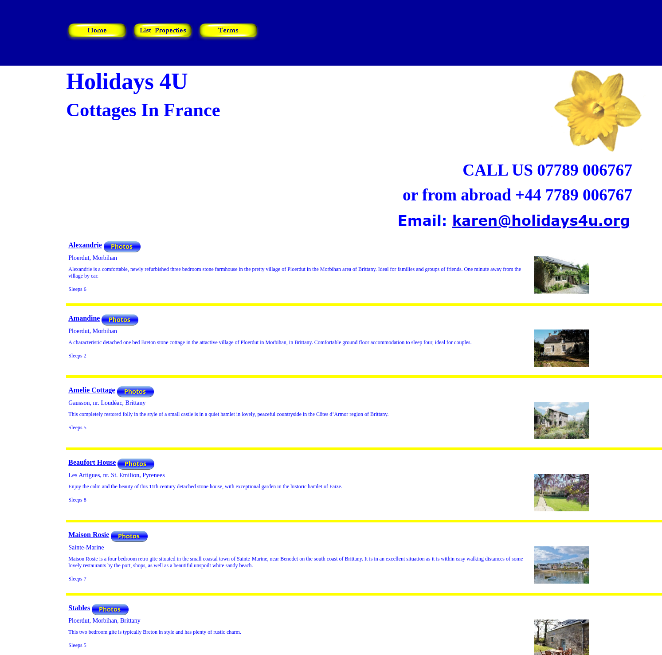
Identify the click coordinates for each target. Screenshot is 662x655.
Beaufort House (92, 462)
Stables (79, 608)
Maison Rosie (88, 534)
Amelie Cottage (91, 390)
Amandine (84, 318)
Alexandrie (85, 245)
